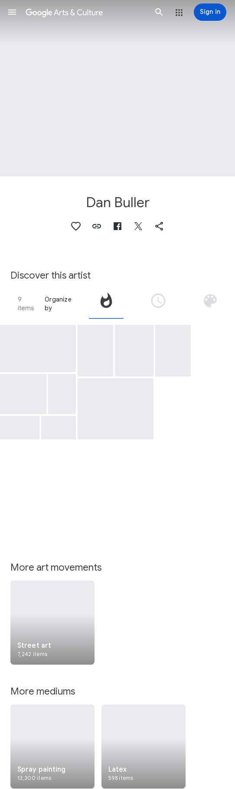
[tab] (106, 304)
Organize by (58, 303)
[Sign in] (210, 12)
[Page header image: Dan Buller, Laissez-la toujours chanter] (117, 88)
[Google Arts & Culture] (85, 12)
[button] (12, 12)
